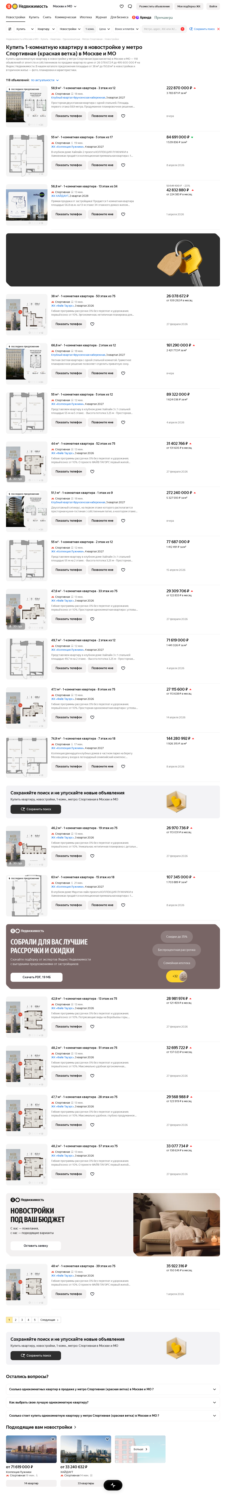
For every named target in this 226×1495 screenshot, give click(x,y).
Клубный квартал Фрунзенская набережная (78, 97)
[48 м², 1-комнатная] (28, 1286)
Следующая (49, 1319)
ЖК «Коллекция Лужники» (67, 146)
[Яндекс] (9, 6)
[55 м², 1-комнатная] (28, 157)
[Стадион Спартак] (163, 17)
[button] (130, 6)
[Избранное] (121, 6)
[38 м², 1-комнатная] (28, 316)
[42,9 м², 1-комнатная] (28, 1019)
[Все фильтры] (10, 29)
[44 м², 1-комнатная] (28, 464)
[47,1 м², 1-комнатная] (28, 710)
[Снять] (47, 17)
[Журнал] (101, 17)
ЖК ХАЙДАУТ (59, 195)
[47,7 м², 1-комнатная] (28, 1117)
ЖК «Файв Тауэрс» (62, 305)
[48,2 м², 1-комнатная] (28, 1068)
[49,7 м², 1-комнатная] (28, 660)
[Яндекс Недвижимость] (30, 6)
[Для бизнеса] (119, 17)
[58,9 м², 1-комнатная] (28, 108)
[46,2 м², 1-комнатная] (28, 848)
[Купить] (34, 17)
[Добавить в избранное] (123, 116)
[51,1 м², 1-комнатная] (28, 513)
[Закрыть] (218, 29)
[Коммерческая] (65, 17)
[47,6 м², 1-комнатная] (28, 611)
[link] (213, 6)
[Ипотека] (86, 17)
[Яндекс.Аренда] (141, 17)
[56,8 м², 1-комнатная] (28, 207)
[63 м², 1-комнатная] (28, 897)
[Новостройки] (16, 17)
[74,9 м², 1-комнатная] (28, 759)
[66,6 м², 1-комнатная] (28, 366)
